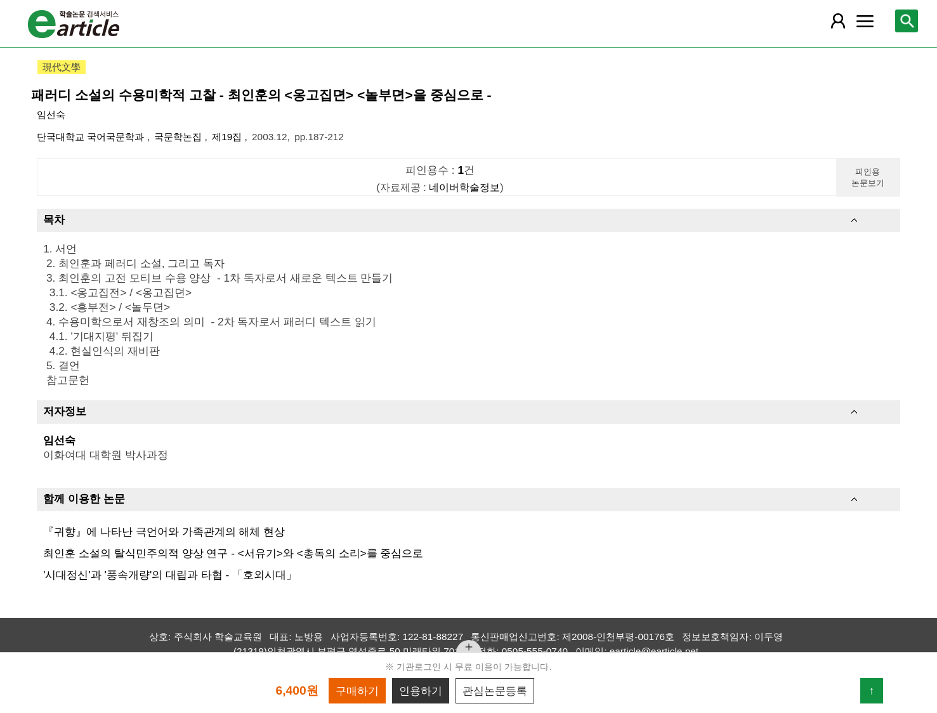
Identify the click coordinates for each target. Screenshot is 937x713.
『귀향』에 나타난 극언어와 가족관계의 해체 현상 (164, 531)
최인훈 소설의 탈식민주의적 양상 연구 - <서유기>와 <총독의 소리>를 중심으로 (233, 553)
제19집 (228, 136)
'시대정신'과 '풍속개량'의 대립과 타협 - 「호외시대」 (170, 574)
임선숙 (51, 114)
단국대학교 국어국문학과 (92, 136)
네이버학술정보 (464, 187)
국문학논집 (179, 136)
